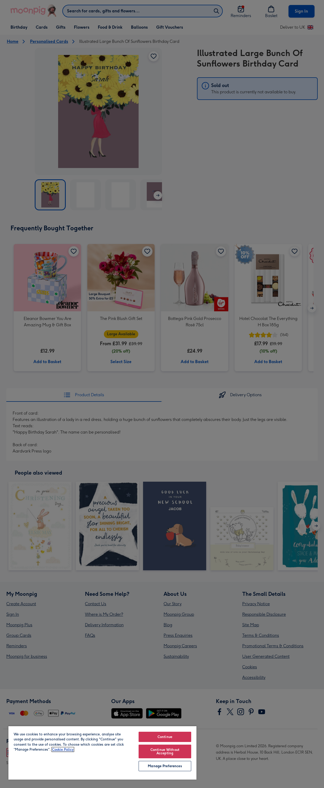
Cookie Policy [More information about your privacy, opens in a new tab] (63, 749)
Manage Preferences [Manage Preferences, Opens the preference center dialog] (165, 766)
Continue (165, 737)
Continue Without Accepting (164, 751)
